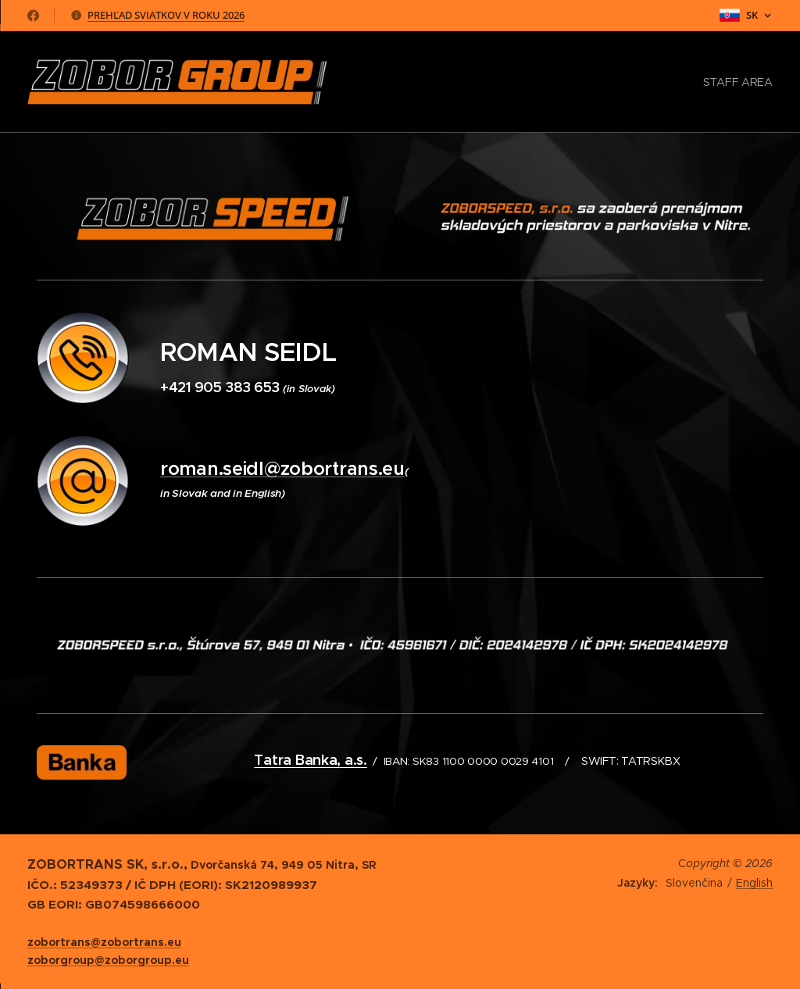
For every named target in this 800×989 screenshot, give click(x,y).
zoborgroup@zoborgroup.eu (108, 960)
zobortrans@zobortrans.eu (104, 942)
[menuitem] (736, 82)
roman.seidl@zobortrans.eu (282, 468)
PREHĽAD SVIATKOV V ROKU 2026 (166, 15)
